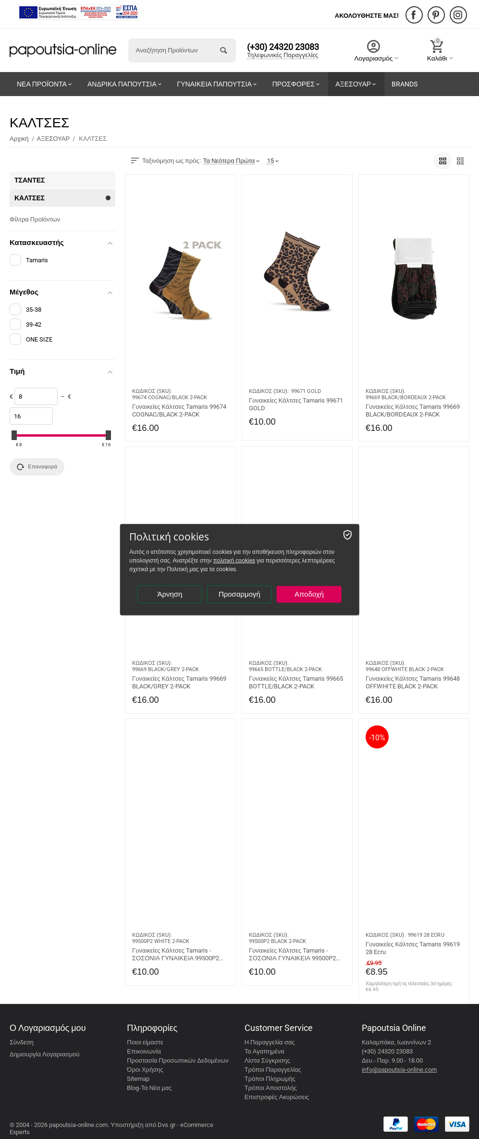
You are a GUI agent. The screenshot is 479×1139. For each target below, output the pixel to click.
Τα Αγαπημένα (264, 1051)
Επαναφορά (37, 467)
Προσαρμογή (239, 594)
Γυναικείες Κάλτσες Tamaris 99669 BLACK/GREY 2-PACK (179, 682)
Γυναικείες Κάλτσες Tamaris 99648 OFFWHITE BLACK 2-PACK (413, 682)
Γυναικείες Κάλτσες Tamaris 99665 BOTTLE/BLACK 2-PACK (296, 682)
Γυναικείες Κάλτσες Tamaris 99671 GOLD (296, 404)
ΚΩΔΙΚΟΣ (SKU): (152, 391)
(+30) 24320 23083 (283, 47)
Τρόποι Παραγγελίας (273, 1069)
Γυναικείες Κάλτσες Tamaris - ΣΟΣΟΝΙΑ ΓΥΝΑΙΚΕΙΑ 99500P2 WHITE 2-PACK (175, 954)
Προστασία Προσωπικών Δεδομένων (177, 1060)
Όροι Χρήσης (145, 1069)
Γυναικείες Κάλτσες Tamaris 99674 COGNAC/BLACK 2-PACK (179, 410)
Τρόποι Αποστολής (271, 1087)
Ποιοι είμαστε (145, 1042)
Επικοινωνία (144, 1051)
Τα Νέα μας (156, 1087)
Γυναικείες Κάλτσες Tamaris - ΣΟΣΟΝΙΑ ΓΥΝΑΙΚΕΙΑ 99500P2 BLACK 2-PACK (292, 954)
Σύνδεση (22, 1042)
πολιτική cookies (234, 560)
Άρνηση (169, 594)
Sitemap (138, 1078)
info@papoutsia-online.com (399, 1069)
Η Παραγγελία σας (270, 1042)
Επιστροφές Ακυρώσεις (277, 1097)
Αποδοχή (309, 594)
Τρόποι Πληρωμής (270, 1078)
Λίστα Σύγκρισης (267, 1060)
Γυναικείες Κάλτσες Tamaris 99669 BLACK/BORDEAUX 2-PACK (413, 410)
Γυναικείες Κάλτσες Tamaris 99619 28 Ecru (413, 948)
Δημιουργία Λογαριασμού (45, 1054)
